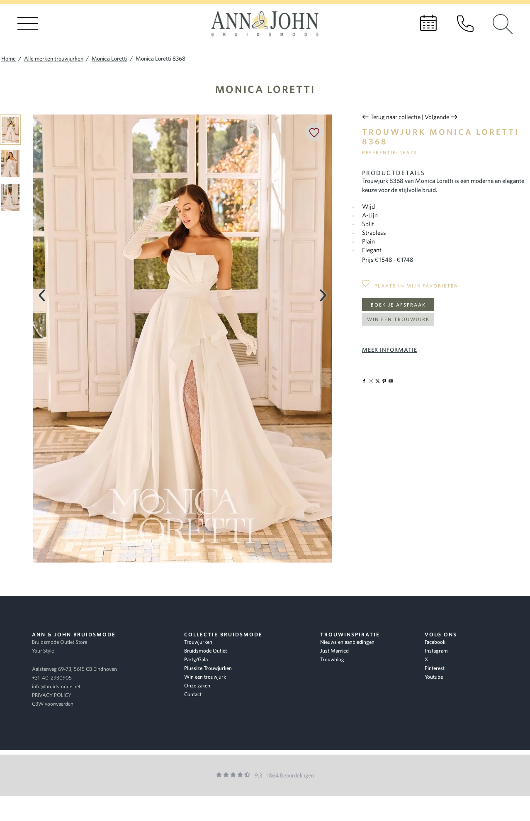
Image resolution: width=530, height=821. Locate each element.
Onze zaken (197, 685)
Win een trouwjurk (398, 319)
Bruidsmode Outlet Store (59, 642)
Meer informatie (389, 349)
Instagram (436, 651)
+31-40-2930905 (52, 678)
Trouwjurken (198, 642)
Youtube (434, 677)
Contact (193, 694)
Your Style (43, 651)
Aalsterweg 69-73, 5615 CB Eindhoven (74, 669)
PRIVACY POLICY (51, 695)
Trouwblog (332, 659)
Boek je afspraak (398, 304)
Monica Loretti (265, 89)
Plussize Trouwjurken (208, 668)
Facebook (435, 642)
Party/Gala (196, 659)
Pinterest (435, 668)
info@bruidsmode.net (56, 686)
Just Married (334, 651)
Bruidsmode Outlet (205, 651)
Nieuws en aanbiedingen (347, 642)
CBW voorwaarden (52, 704)
